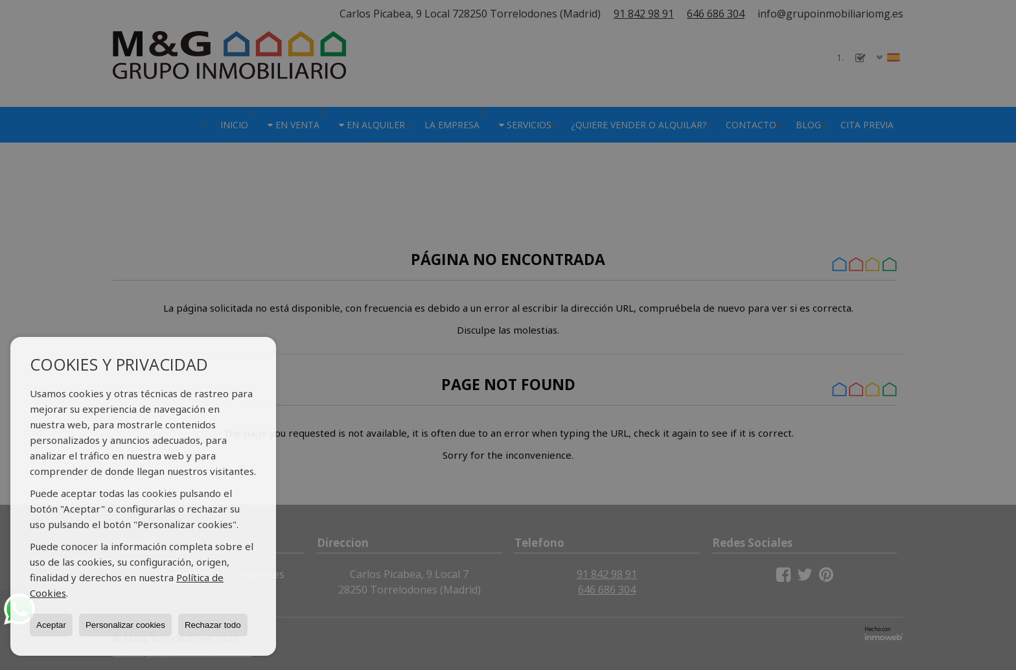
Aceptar (51, 625)
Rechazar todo (213, 625)
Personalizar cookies (125, 625)
